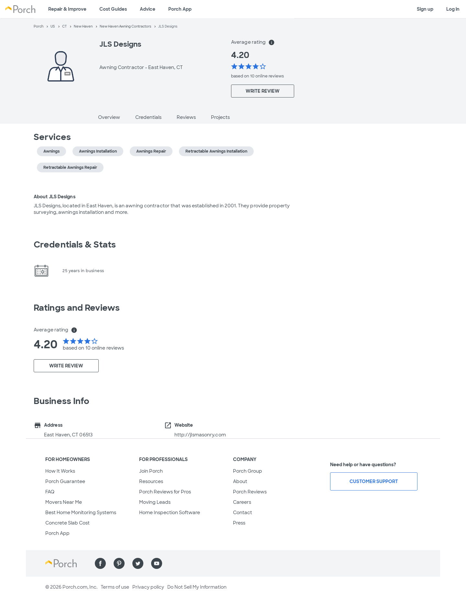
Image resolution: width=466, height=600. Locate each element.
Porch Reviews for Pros (165, 492)
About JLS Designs (54, 197)
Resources (151, 481)
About (240, 481)
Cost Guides (113, 9)
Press (239, 523)
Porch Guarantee (65, 481)
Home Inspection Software (169, 512)
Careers (242, 502)
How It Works (60, 471)
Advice (147, 9)
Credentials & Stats (75, 244)
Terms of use (115, 587)
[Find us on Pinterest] (119, 563)
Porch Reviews (250, 492)
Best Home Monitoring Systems (80, 512)
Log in (453, 9)
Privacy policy (148, 587)
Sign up (425, 9)
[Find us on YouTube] (156, 563)
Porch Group (247, 471)
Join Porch (151, 471)
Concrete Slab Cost (67, 523)
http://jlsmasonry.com (200, 435)
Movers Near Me (63, 502)
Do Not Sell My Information (197, 587)
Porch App (180, 9)
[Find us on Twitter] (137, 563)
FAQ (49, 492)
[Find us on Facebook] (100, 563)
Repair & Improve (67, 9)
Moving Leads (155, 502)
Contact (242, 512)
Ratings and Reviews (77, 307)
